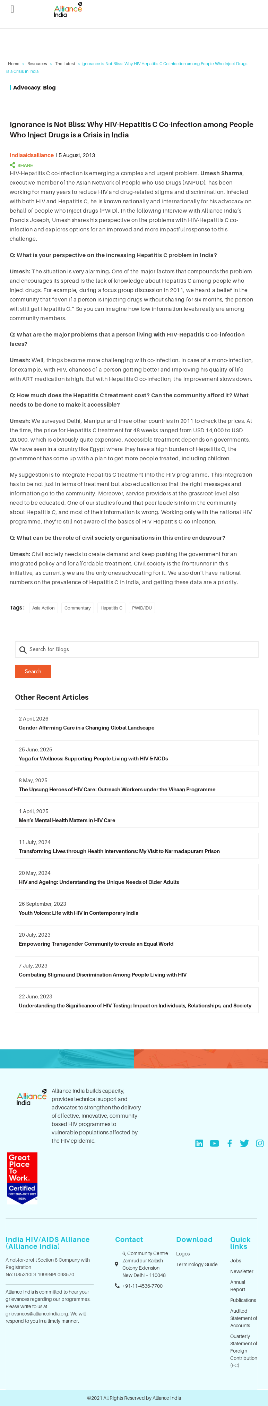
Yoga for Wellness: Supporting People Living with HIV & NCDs (93, 758)
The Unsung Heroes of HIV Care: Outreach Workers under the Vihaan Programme (117, 789)
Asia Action (43, 608)
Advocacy (27, 87)
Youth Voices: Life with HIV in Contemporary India (78, 913)
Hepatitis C (111, 608)
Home (13, 63)
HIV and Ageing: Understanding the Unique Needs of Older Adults (99, 882)
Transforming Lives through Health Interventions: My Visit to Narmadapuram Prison (119, 851)
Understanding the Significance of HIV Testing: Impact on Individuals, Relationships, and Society (135, 1005)
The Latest (65, 63)
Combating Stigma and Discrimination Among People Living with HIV (103, 974)
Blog (49, 87)
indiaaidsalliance (32, 155)
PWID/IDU (142, 608)
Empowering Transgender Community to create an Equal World (96, 943)
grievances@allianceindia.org (37, 1313)
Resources (37, 63)
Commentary (77, 608)
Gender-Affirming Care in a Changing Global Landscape (87, 727)
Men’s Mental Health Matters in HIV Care (67, 820)
